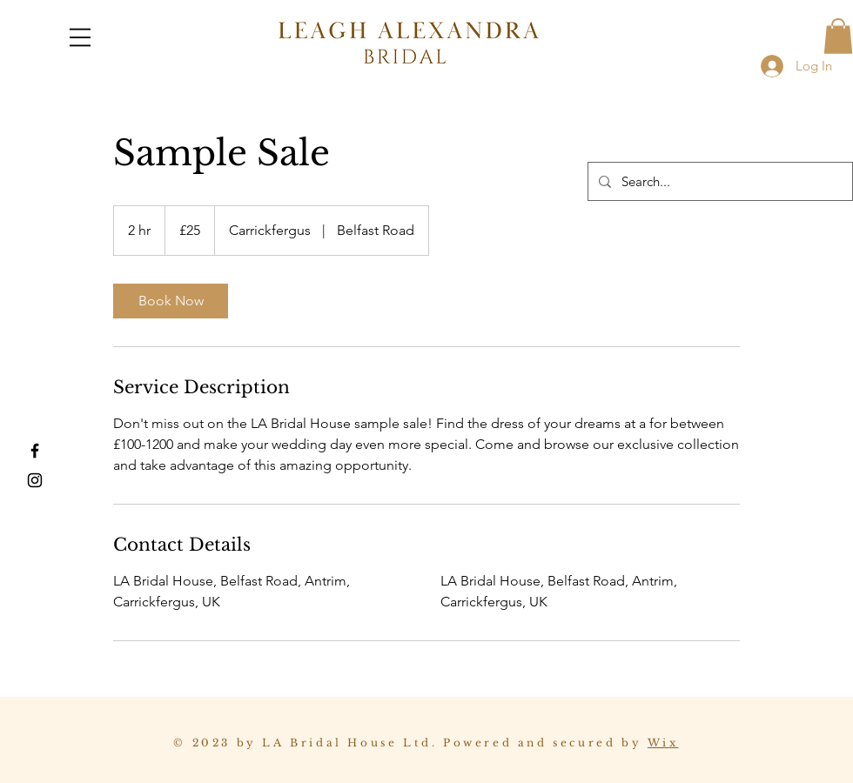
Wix (663, 742)
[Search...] (718, 181)
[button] (80, 37)
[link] (170, 301)
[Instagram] (34, 480)
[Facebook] (34, 450)
